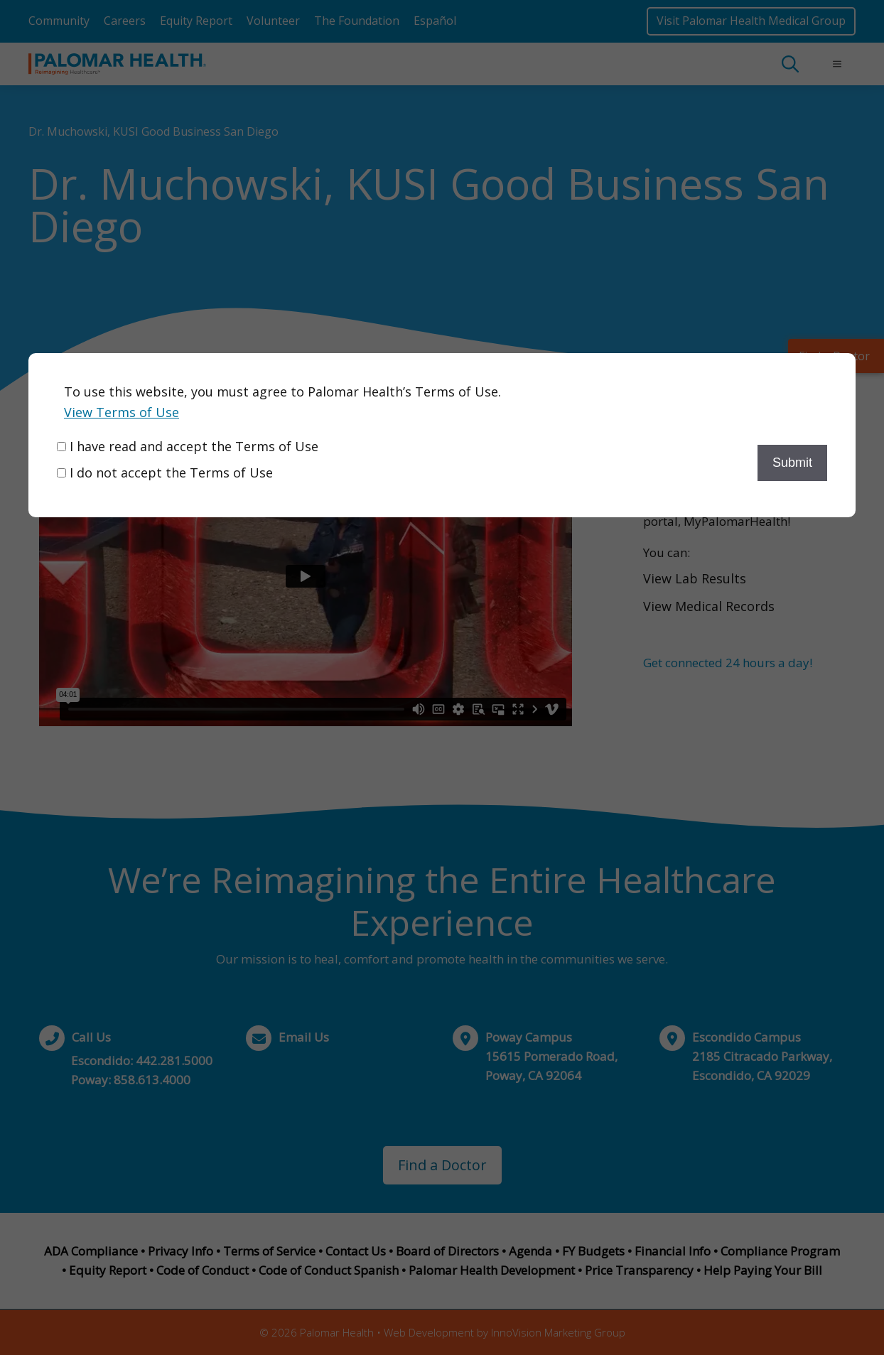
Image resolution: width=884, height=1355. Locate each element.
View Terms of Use (121, 412)
